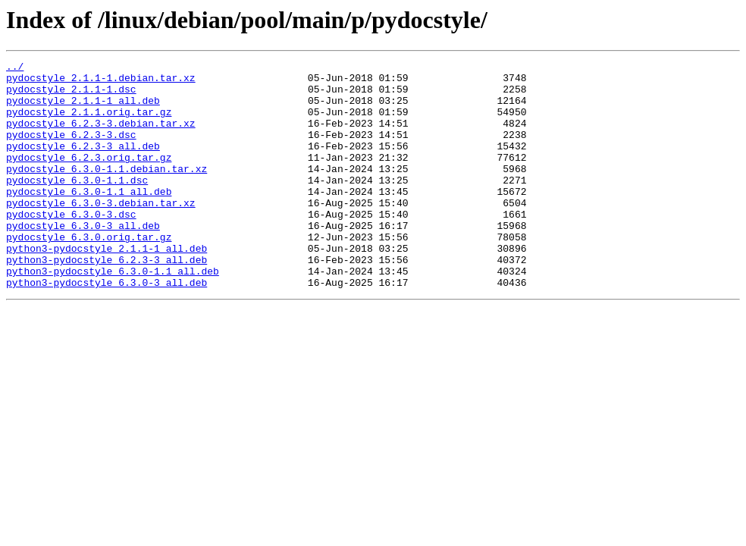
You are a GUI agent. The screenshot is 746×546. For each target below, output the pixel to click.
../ (15, 68)
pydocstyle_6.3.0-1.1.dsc (77, 205)
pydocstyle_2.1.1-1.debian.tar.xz (101, 82)
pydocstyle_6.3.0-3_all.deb (83, 259)
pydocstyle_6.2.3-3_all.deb (83, 164)
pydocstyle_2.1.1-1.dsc (71, 95)
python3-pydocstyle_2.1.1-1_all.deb (106, 286)
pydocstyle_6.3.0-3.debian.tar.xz (101, 232)
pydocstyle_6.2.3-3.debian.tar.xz (101, 136)
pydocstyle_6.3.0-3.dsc (71, 246)
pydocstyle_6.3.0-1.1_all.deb (88, 218)
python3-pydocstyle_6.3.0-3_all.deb (106, 327)
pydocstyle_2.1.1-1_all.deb (83, 109)
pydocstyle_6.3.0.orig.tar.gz (88, 273)
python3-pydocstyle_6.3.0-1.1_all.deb (112, 314)
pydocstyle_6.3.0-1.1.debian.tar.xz (106, 191)
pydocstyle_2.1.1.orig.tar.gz (88, 123)
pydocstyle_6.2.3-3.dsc (71, 150)
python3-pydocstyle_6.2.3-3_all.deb (106, 300)
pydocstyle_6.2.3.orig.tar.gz (88, 177)
